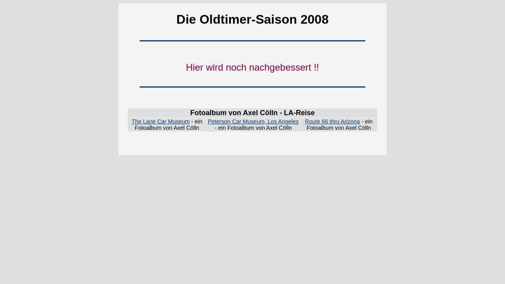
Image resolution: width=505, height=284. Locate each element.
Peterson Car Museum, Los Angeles (253, 121)
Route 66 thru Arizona (332, 121)
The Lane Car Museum (161, 121)
